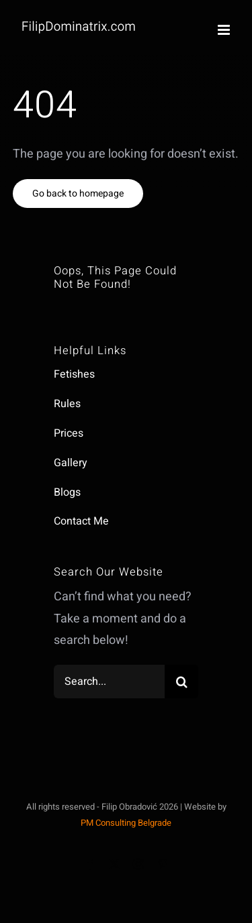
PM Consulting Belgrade (126, 822)
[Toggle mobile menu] (225, 30)
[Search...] (109, 681)
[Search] (181, 681)
